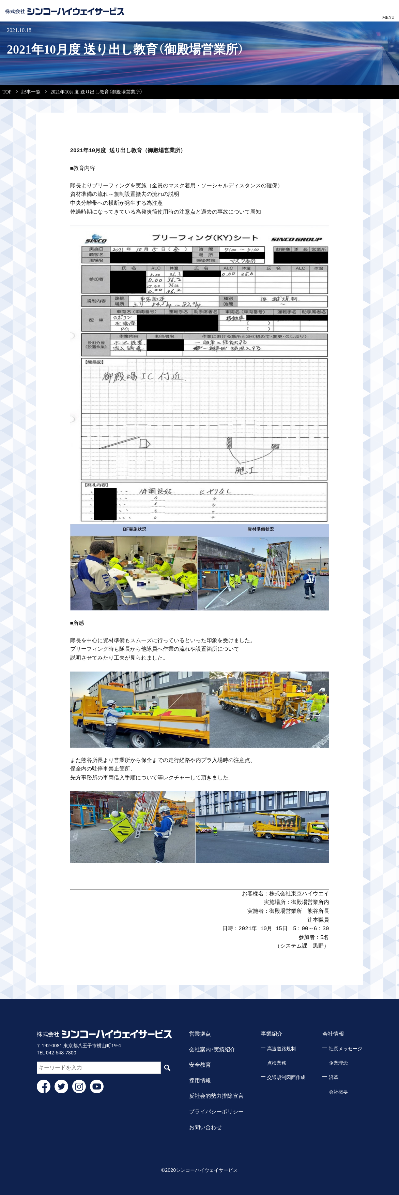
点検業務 (276, 1063)
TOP (7, 92)
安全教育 (200, 1065)
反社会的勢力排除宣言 (216, 1096)
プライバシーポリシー (216, 1111)
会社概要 (338, 1092)
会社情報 (333, 1034)
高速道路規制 (281, 1048)
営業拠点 (200, 1034)
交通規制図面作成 (286, 1077)
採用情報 (200, 1080)
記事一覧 (31, 92)
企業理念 (338, 1063)
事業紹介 (271, 1034)
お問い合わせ (205, 1127)
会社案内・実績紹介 (212, 1049)
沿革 (333, 1077)
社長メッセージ (345, 1048)
